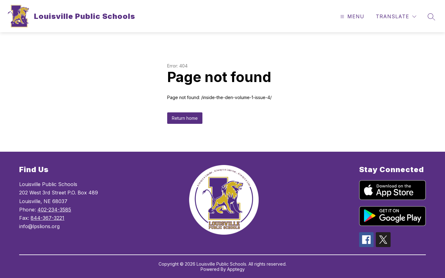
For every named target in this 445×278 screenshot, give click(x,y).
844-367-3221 (47, 218)
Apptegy (236, 269)
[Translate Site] (396, 16)
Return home (185, 118)
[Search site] (431, 16)
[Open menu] (351, 16)
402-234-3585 (54, 209)
